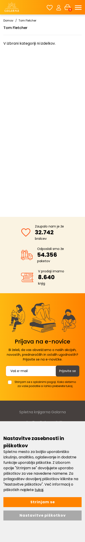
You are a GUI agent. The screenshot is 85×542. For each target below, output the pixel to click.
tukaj (39, 489)
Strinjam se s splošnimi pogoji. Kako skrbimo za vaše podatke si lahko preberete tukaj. (45, 384)
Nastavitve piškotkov (42, 515)
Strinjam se (42, 502)
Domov (8, 20)
